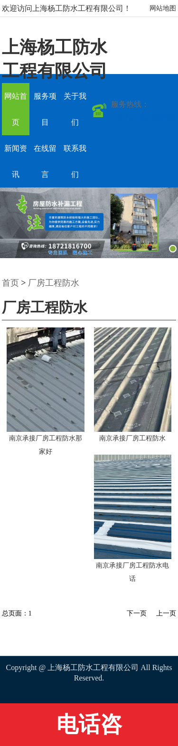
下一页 (137, 613)
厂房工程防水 (53, 283)
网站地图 (163, 8)
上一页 (166, 613)
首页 (10, 283)
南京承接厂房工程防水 (132, 438)
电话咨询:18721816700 (88, 729)
